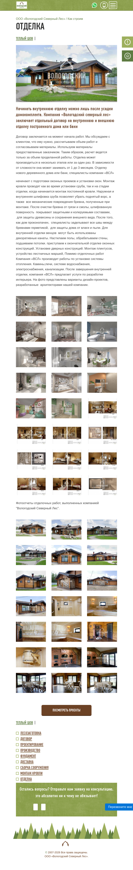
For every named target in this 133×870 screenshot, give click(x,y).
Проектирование (31, 745)
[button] (66, 73)
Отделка (26, 779)
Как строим (75, 18)
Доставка (27, 762)
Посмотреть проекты (66, 710)
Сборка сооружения (34, 768)
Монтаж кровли (31, 774)
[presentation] (70, 804)
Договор (26, 739)
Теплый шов (24, 38)
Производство (30, 751)
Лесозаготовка (30, 733)
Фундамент (28, 756)
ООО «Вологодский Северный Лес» (40, 18)
